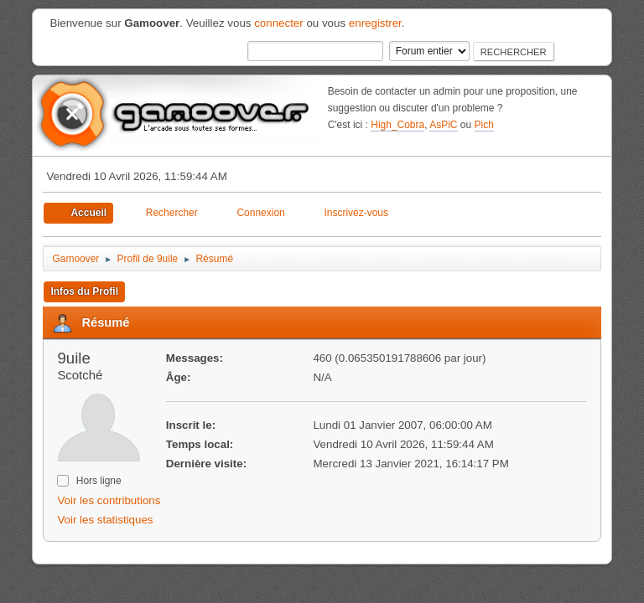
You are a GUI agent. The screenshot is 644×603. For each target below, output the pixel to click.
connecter (279, 23)
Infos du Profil (84, 291)
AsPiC (443, 125)
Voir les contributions (108, 500)
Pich (484, 125)
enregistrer (375, 23)
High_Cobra (397, 125)
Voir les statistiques (105, 519)
